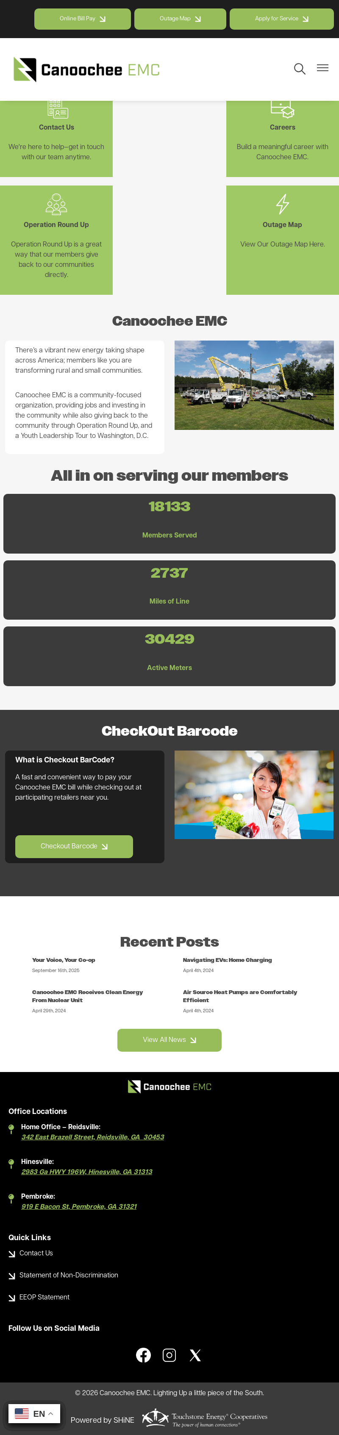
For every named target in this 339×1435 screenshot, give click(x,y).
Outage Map (51, 231)
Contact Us (51, 113)
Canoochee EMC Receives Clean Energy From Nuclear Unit (88, 986)
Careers (169, 113)
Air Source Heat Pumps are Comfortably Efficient (241, 986)
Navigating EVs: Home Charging (228, 950)
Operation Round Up (288, 113)
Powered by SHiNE (102, 1411)
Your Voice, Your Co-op (64, 950)
